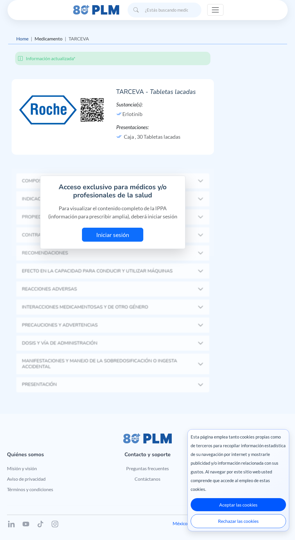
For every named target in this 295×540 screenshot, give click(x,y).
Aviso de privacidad (26, 479)
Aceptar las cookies (238, 504)
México (180, 523)
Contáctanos (147, 479)
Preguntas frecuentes (147, 468)
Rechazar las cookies (238, 521)
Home (22, 38)
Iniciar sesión (112, 234)
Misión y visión (22, 468)
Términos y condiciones (30, 489)
